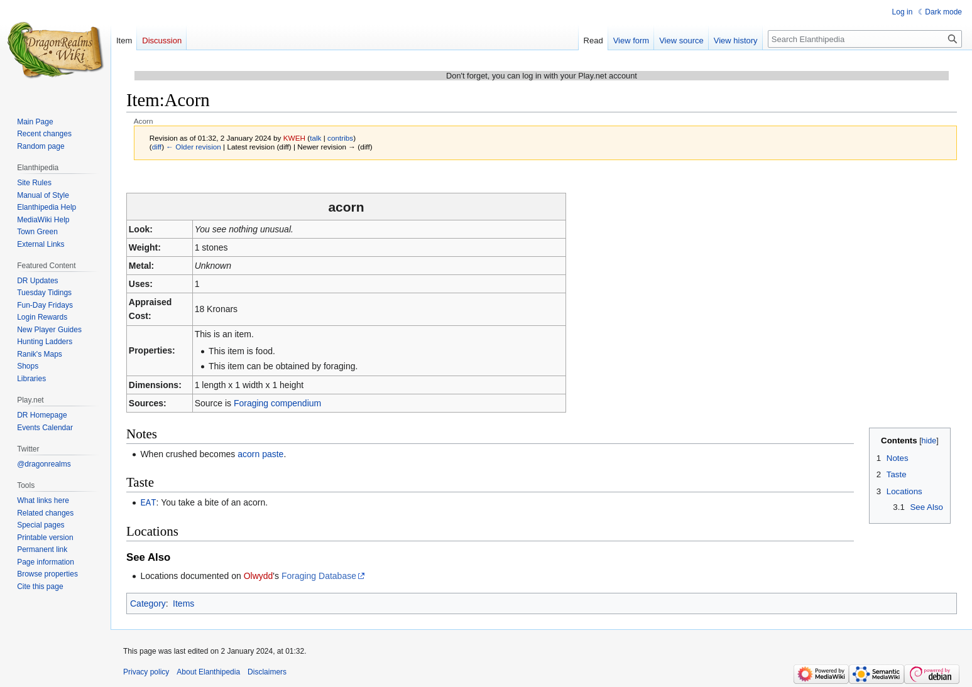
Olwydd (258, 575)
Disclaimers (267, 671)
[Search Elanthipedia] (865, 39)
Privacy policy (146, 671)
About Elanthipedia (208, 671)
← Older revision (193, 147)
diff (156, 147)
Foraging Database (318, 575)
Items (183, 603)
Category (148, 603)
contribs (340, 138)
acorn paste (260, 454)
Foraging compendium (277, 403)
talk (315, 138)
